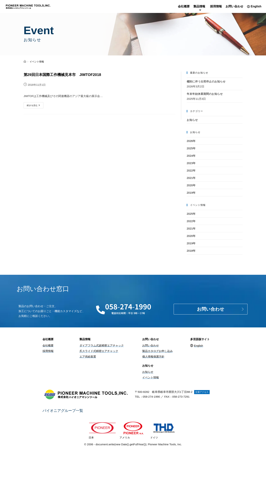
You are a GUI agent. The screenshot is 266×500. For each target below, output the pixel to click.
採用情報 (216, 6)
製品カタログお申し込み (157, 351)
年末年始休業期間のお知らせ (205, 93)
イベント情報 (37, 61)
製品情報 (199, 6)
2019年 (191, 192)
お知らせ (192, 119)
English (254, 6)
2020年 (191, 185)
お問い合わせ (234, 6)
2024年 (191, 155)
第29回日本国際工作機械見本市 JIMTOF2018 (62, 75)
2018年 (191, 250)
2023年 (191, 163)
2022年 (191, 170)
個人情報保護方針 (153, 356)
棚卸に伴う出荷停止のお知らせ (206, 81)
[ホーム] (25, 61)
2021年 (191, 177)
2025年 (191, 148)
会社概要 (184, 6)
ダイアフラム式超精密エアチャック (101, 345)
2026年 (191, 140)
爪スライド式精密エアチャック (98, 351)
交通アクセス (202, 392)
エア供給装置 (87, 356)
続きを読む (35, 104)
